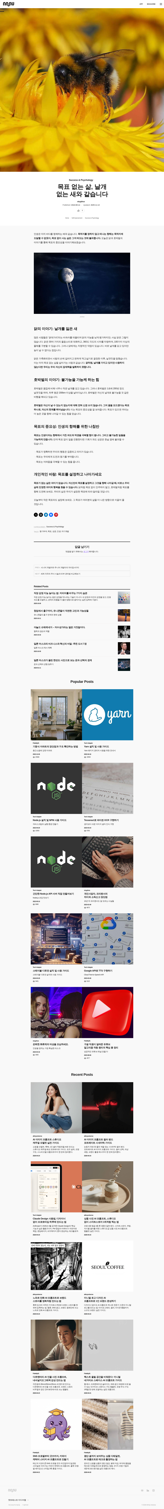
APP (141, 4)
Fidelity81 (36, 743)
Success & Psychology (81, 180)
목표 (50, 531)
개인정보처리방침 (14, 1505)
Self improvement (77, 218)
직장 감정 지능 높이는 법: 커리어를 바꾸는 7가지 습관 (60, 593)
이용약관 (25, 1505)
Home (67, 218)
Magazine (151, 4)
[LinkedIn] (148, 1490)
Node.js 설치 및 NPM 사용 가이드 (49, 820)
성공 (54, 531)
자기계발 (65, 531)
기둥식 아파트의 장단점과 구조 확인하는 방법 (55, 746)
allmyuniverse (37, 1136)
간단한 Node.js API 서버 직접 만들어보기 (53, 893)
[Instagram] (153, 1490)
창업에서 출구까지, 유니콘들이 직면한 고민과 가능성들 (61, 610)
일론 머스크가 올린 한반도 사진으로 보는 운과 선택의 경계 (63, 660)
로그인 (86, 552)
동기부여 (43, 531)
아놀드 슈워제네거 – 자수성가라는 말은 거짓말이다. (59, 627)
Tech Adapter (88, 743)
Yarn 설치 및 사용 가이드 (96, 746)
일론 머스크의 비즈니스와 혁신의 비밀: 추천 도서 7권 (60, 643)
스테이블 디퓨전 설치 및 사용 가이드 (51, 970)
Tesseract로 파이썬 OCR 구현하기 (101, 820)
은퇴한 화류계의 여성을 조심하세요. (50, 1044)
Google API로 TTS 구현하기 (98, 970)
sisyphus (81, 202)
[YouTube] (142, 1490)
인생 (59, 531)
